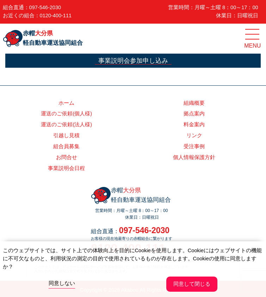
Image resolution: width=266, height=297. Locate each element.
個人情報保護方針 (194, 157)
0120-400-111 (56, 15)
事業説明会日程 (66, 168)
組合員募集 (66, 146)
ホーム (66, 103)
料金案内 (194, 124)
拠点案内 (194, 113)
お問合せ (66, 157)
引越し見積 (66, 135)
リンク (194, 135)
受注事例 (194, 146)
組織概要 (194, 103)
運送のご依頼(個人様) (66, 113)
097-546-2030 (45, 7)
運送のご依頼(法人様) (66, 124)
